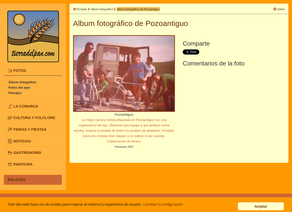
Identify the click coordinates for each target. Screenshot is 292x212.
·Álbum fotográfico (22, 82)
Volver (281, 9)
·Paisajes (14, 93)
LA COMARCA (25, 106)
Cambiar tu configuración (163, 204)
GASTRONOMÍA (27, 153)
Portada (82, 9)
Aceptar (260, 206)
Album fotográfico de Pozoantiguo (138, 9)
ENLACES (16, 180)
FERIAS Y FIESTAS (29, 129)
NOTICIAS (22, 141)
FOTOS (19, 71)
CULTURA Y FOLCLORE (34, 118)
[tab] (33, 71)
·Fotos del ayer (19, 87)
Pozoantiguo (166, 23)
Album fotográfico (102, 9)
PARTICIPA (22, 164)
